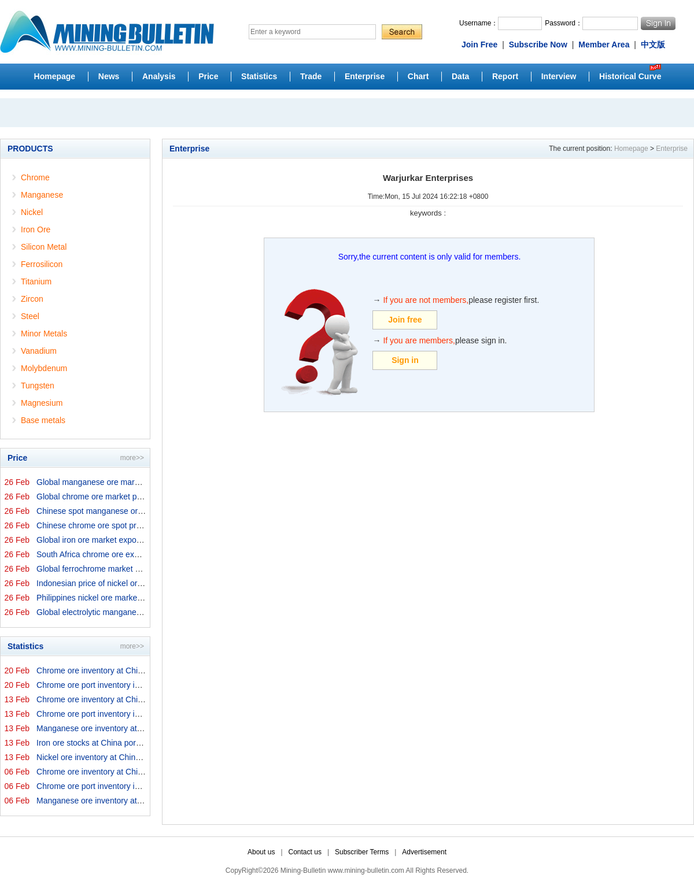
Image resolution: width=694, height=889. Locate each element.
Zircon (32, 298)
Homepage (55, 76)
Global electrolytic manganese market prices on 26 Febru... (142, 612)
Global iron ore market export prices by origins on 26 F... (137, 539)
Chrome (35, 177)
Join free (405, 319)
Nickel (32, 212)
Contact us (305, 852)
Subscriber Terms (362, 852)
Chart (418, 76)
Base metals (43, 420)
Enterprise (365, 76)
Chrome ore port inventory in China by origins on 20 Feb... (140, 685)
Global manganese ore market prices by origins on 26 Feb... (144, 482)
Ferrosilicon (41, 264)
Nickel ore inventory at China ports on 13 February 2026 (137, 757)
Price (208, 76)
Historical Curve (630, 76)
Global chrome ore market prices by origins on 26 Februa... (142, 496)
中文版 (653, 44)
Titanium (36, 281)
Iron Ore (35, 229)
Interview (559, 76)
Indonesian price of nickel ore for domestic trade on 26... (137, 583)
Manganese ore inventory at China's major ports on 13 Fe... (142, 728)
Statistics (259, 76)
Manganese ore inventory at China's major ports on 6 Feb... (142, 800)
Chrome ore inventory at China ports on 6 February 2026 (138, 771)
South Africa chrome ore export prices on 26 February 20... (141, 554)
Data (460, 76)
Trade (311, 76)
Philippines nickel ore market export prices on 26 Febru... (138, 597)
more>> (132, 458)
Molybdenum (44, 368)
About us (261, 852)
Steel (30, 316)
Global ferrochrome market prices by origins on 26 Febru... (141, 568)
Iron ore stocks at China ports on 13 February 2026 (128, 742)
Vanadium (39, 350)
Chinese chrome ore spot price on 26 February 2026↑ (132, 525)
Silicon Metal (44, 246)
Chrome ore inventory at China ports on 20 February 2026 (140, 670)
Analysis (159, 76)
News (109, 76)
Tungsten (37, 385)
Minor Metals (44, 333)
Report (505, 76)
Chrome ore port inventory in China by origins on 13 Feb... (140, 713)
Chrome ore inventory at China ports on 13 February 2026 (140, 699)
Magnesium (41, 403)
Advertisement (424, 852)
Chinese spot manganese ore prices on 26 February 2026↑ (142, 511)
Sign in (405, 360)
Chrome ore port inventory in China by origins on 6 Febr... (139, 786)
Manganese (42, 194)
